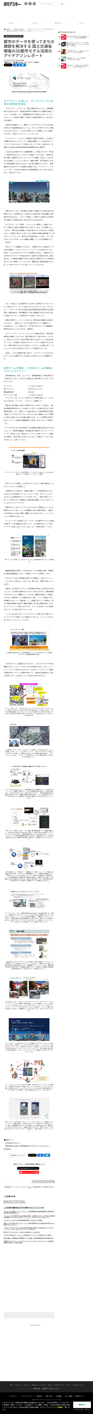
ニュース (58, 23)
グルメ (50, 1383)
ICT (68, 1383)
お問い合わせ (49, 1394)
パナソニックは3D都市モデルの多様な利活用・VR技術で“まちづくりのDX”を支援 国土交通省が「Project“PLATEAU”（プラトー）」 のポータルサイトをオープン (29, 1216)
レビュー (35, 23)
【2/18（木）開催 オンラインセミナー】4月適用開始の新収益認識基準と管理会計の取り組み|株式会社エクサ (29, 1212)
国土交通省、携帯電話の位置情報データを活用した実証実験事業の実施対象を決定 (28, 1238)
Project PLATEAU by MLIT (13, 36)
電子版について (79, 1394)
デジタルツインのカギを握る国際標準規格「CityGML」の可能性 (23, 1220)
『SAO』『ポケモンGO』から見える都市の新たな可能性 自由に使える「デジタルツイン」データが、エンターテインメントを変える (28, 1228)
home (7, 29)
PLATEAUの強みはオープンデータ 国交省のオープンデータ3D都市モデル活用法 (27, 1235)
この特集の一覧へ (14, 1202)
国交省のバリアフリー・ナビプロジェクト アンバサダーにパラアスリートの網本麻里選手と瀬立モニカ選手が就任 (29, 1241)
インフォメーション (77, 1383)
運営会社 (39, 1394)
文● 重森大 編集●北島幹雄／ (14, 62)
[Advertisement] (46, 13)
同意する (82, 1405)
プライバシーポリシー (27, 1394)
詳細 (60, 1407)
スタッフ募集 (68, 1394)
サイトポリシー (13, 1394)
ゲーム (43, 1383)
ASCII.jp (37, 1386)
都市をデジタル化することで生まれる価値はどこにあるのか (22, 1232)
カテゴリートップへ (42, 1182)
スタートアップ (19, 29)
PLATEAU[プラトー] (12, 1142)
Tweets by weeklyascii (35, 1325)
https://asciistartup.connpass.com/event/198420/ (29, 92)
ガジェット (35, 1383)
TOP (11, 23)
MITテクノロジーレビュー (51, 1386)
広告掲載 (58, 1394)
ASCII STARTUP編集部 (31, 62)
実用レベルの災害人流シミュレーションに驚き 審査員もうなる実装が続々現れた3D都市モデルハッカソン (29, 1224)
